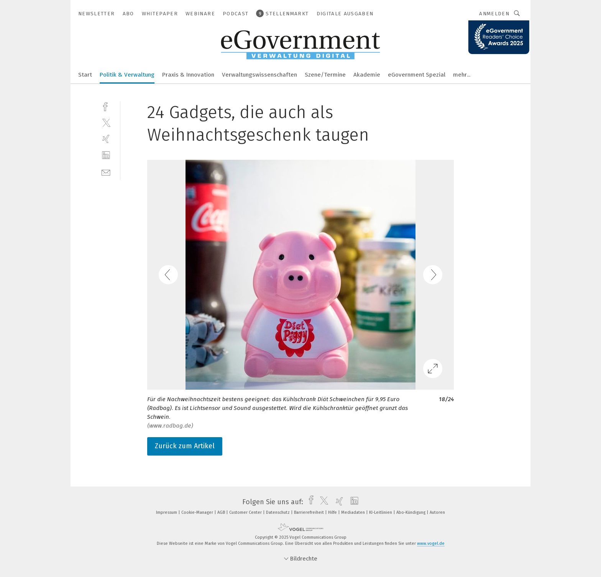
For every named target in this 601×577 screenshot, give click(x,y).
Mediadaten (353, 512)
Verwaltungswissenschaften (259, 74)
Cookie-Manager (197, 512)
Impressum (167, 512)
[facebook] (106, 106)
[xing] (106, 139)
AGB (221, 512)
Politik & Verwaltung (127, 74)
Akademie (366, 74)
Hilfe (333, 512)
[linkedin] (106, 155)
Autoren (437, 512)
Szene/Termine (325, 74)
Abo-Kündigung (411, 512)
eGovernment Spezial (416, 74)
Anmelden (494, 13)
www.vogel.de (431, 543)
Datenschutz (278, 512)
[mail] (106, 172)
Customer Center (246, 512)
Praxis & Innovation (188, 74)
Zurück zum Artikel (185, 446)
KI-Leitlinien (381, 512)
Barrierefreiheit (309, 512)
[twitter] (106, 122)
